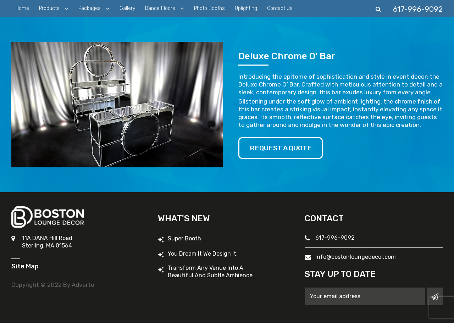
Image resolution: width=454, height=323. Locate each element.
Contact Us (280, 8)
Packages (90, 8)
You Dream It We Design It (202, 253)
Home (22, 8)
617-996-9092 (335, 237)
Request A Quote (282, 148)
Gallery (127, 8)
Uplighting (246, 8)
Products (50, 8)
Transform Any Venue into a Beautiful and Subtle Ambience (210, 271)
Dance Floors (161, 8)
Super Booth (184, 238)
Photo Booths (209, 8)
